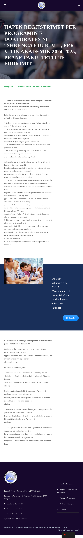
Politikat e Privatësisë (67, 501)
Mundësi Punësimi (66, 487)
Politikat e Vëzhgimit (67, 507)
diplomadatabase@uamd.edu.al (15, 522)
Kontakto (63, 512)
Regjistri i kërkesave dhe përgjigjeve (67, 494)
